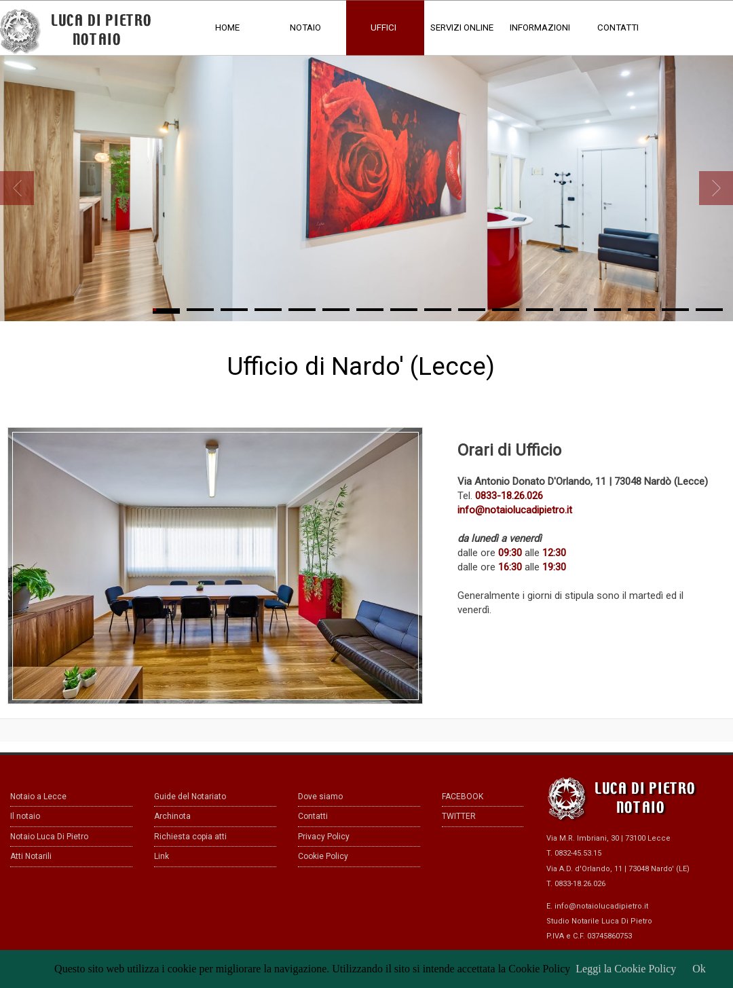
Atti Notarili (31, 856)
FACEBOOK (462, 796)
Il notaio (25, 816)
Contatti (313, 816)
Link (161, 856)
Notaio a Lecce (38, 796)
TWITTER (459, 816)
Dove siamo (320, 796)
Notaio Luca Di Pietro (49, 836)
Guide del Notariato (190, 796)
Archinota (172, 816)
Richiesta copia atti (190, 836)
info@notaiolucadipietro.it (601, 906)
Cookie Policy (323, 856)
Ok (699, 968)
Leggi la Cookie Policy (626, 968)
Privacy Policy (324, 836)
